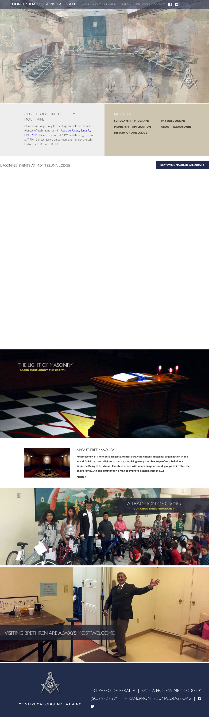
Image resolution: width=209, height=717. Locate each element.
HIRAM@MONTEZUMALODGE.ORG (157, 698)
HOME (86, 4)
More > (82, 476)
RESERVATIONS (142, 4)
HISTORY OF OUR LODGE (130, 132)
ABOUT (97, 4)
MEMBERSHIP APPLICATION (132, 126)
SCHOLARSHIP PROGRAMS (131, 120)
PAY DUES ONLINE (173, 120)
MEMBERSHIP (111, 4)
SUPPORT (126, 4)
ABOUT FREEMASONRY (176, 126)
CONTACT (159, 4)
